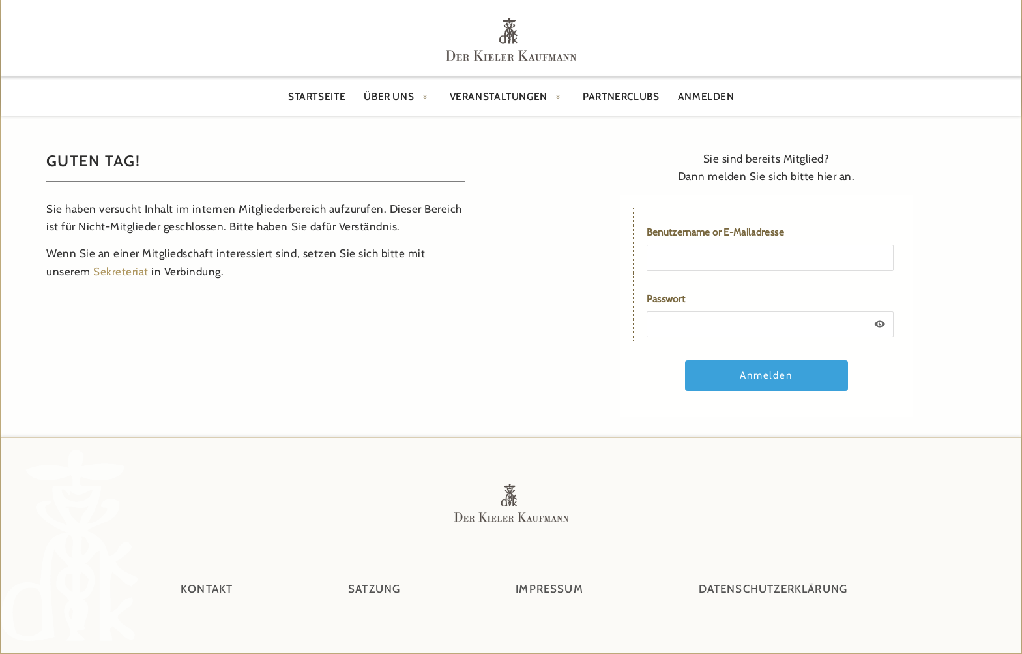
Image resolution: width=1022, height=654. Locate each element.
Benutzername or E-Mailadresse (715, 232)
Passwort (666, 299)
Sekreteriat (121, 271)
